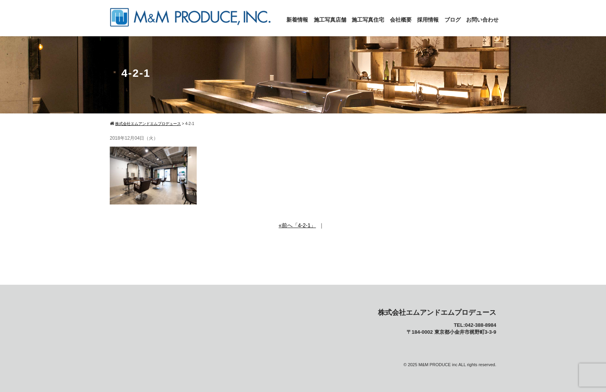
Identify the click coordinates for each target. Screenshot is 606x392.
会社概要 (401, 20)
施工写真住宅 (368, 20)
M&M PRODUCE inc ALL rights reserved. (457, 364)
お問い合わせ (482, 20)
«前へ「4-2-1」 (297, 225)
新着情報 (297, 20)
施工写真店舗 (330, 20)
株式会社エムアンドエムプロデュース (437, 312)
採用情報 (428, 20)
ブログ (452, 20)
